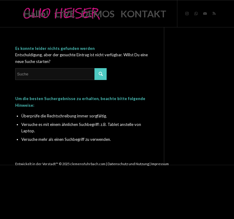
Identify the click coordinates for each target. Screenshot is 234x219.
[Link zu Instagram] (186, 13)
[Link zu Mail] (205, 13)
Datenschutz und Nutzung (128, 164)
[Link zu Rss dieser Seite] (214, 13)
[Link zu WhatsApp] (195, 13)
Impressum (160, 164)
